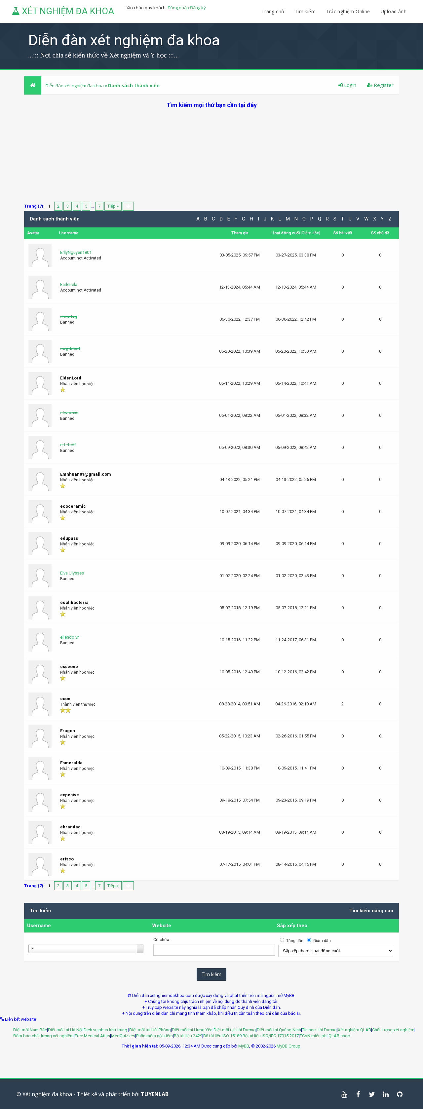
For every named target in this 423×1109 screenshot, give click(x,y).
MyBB (243, 1046)
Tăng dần (294, 940)
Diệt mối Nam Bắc (30, 1029)
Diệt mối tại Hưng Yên (192, 1029)
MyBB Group (288, 1046)
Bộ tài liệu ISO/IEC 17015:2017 (271, 1035)
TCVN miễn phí (313, 1035)
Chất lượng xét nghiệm (393, 1029)
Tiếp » (113, 206)
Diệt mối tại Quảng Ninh (279, 1029)
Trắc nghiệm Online (348, 11)
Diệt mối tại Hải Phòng (150, 1029)
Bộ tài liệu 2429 (188, 1035)
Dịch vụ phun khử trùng (106, 1029)
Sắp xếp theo (292, 926)
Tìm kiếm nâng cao (371, 911)
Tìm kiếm (305, 11)
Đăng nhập (178, 8)
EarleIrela (68, 284)
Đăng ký (198, 8)
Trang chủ (273, 11)
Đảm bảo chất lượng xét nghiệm (43, 1035)
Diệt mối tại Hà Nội (65, 1029)
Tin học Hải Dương (319, 1029)
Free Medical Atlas (92, 1035)
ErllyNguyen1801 (76, 252)
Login (347, 85)
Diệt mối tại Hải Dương (234, 1029)
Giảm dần (310, 233)
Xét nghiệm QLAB (354, 1029)
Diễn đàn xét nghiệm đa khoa (75, 86)
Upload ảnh (393, 11)
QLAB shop (339, 1035)
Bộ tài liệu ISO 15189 (222, 1035)
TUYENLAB (155, 1094)
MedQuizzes (123, 1035)
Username (39, 926)
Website (161, 926)
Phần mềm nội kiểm (154, 1035)
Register (380, 85)
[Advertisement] (211, 155)
